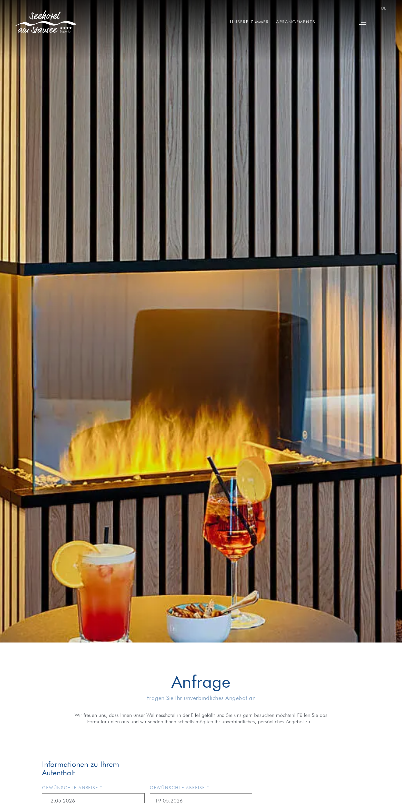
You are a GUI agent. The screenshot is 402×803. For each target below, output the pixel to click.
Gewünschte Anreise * (72, 787)
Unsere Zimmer (249, 21)
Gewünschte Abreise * (179, 787)
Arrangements (295, 21)
